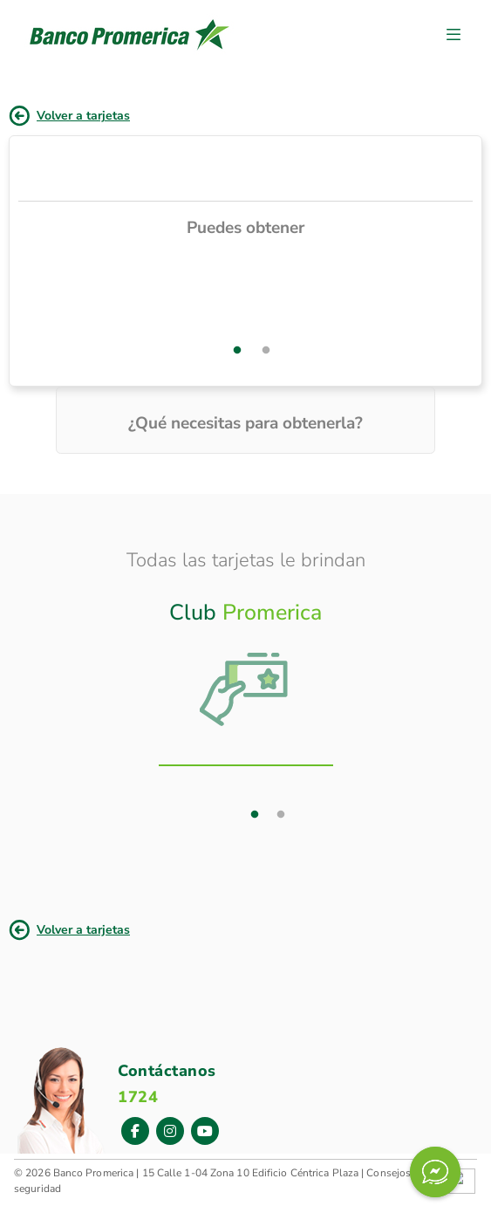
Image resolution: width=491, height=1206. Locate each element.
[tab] (245, 669)
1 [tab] (237, 351)
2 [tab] (266, 351)
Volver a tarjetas (83, 115)
